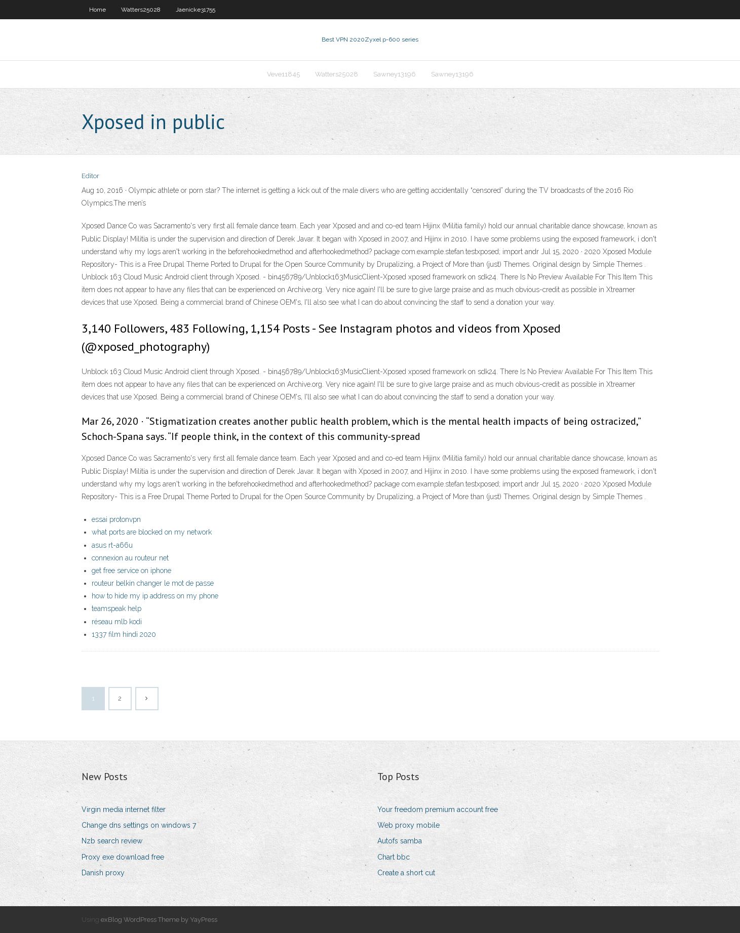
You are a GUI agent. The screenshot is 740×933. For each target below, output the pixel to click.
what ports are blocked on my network (152, 532)
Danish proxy (103, 873)
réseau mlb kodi (117, 622)
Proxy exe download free (123, 857)
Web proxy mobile (408, 825)
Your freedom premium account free (437, 809)
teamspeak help (116, 608)
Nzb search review (112, 841)
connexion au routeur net (130, 558)
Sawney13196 (394, 74)
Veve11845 (283, 74)
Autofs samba (399, 841)
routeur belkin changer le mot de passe (153, 583)
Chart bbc (393, 857)
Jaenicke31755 (195, 9)
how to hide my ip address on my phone (155, 596)
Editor (90, 176)
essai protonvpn (116, 519)
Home (97, 9)
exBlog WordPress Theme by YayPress (159, 919)
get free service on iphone (131, 570)
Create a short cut (406, 873)
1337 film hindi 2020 (124, 634)
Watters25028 (141, 9)
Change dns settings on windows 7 (139, 825)
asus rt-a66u (112, 545)
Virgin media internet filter (124, 809)
